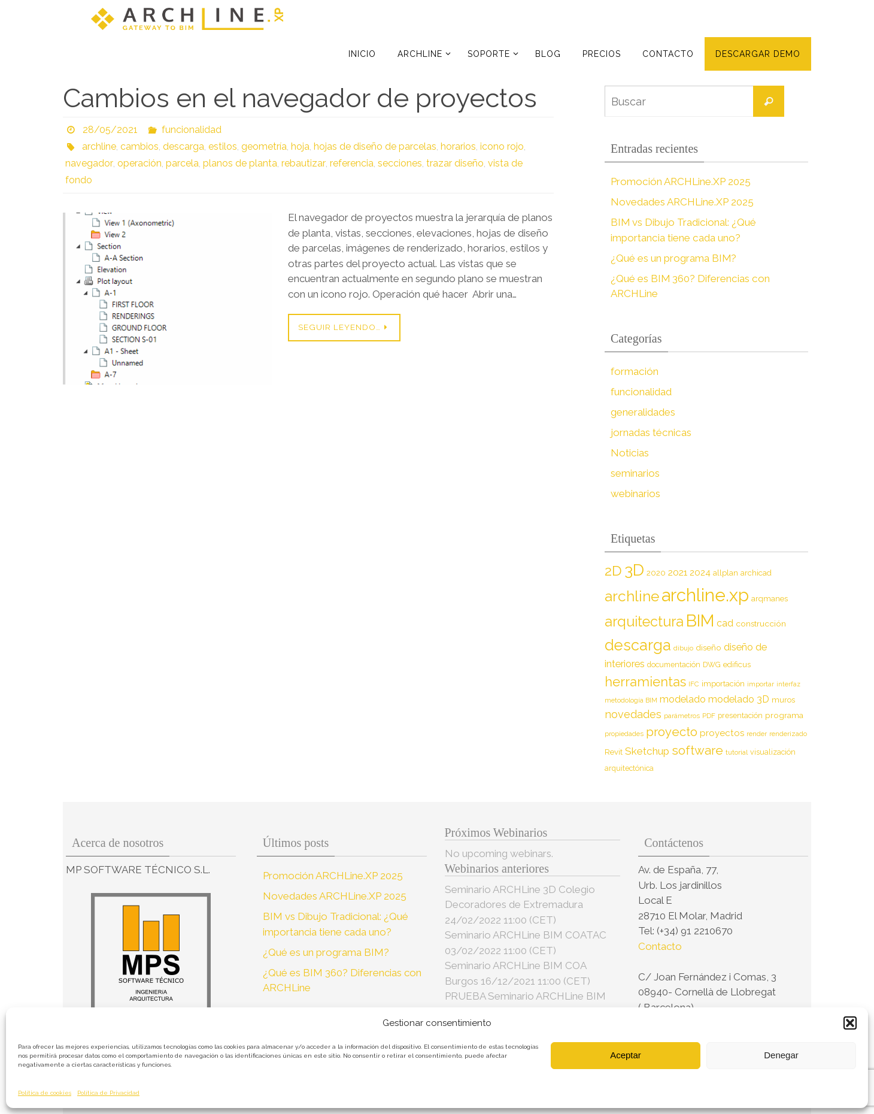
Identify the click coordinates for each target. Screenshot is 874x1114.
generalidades (643, 412)
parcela (181, 163)
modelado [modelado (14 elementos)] (683, 699)
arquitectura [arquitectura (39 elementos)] (644, 621)
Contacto (661, 946)
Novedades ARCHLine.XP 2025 (682, 202)
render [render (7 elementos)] (756, 733)
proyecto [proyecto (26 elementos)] (671, 732)
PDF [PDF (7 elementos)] (708, 716)
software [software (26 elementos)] (697, 750)
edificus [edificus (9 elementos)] (737, 664)
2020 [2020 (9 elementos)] (656, 572)
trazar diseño (452, 163)
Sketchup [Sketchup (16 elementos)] (647, 751)
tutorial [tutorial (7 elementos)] (737, 752)
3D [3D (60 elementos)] (634, 570)
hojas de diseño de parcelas (375, 146)
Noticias (629, 453)
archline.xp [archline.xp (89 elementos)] (705, 595)
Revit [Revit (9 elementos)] (614, 751)
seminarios (635, 473)
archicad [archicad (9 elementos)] (756, 572)
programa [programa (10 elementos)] (784, 715)
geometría (264, 146)
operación (138, 163)
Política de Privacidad (108, 1092)
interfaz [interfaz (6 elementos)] (788, 684)
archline (99, 146)
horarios (458, 146)
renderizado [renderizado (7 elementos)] (788, 733)
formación (634, 371)
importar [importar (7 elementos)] (760, 684)
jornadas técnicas (650, 432)
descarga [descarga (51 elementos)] (638, 645)
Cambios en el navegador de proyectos (300, 98)
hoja (300, 146)
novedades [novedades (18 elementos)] (633, 714)
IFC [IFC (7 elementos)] (693, 684)
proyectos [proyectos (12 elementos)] (722, 733)
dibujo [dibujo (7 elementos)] (683, 648)
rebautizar (301, 163)
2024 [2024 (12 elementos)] (700, 572)
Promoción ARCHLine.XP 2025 (681, 181)
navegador (88, 163)
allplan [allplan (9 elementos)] (725, 572)
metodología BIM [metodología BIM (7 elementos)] (631, 700)
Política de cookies (44, 1092)
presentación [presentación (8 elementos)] (740, 715)
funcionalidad (191, 129)
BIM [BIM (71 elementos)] (700, 621)
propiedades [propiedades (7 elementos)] (624, 733)
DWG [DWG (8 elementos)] (712, 664)
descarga (183, 146)
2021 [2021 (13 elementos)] (677, 572)
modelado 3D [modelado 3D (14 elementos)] (738, 699)
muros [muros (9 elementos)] (783, 699)
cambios (139, 146)
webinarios (635, 494)
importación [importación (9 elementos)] (723, 683)
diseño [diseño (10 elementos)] (708, 647)
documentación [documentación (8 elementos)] (673, 664)
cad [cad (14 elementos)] (725, 623)
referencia (349, 163)
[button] (850, 1023)
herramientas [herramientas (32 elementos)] (645, 681)
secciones (397, 163)
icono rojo (502, 146)
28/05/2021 (110, 129)
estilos (222, 146)
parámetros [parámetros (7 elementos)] (682, 716)
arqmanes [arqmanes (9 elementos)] (769, 598)
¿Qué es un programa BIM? (674, 258)
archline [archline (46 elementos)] (632, 596)
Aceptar (625, 1055)
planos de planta (239, 163)
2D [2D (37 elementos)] (613, 570)
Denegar (781, 1055)
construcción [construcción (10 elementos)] (761, 623)
